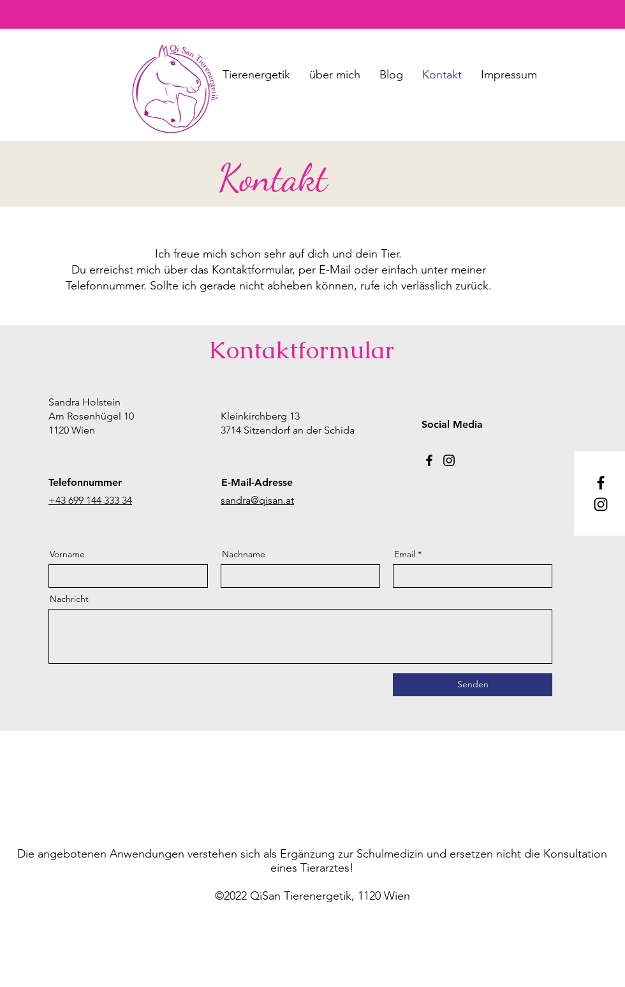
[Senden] (472, 684)
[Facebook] (601, 483)
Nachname (243, 554)
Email (404, 554)
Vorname (67, 554)
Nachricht (69, 598)
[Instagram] (601, 504)
